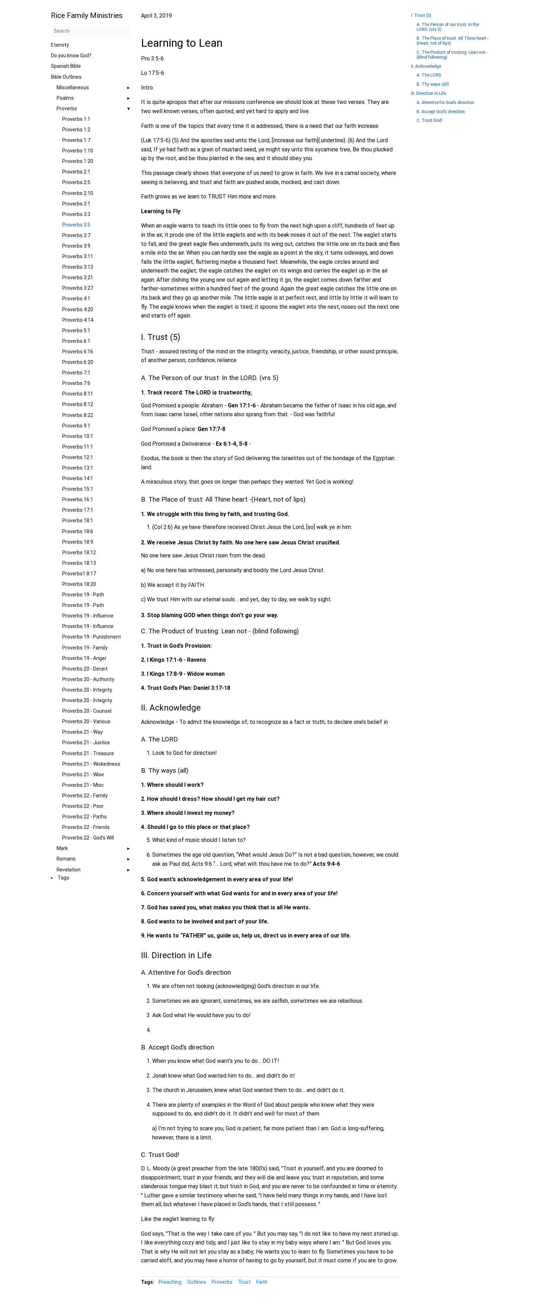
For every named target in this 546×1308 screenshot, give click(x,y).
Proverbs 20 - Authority (88, 679)
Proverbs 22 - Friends (86, 827)
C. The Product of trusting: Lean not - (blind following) (452, 55)
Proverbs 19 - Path (83, 594)
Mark (62, 848)
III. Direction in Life (428, 93)
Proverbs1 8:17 (79, 573)
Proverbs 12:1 (77, 457)
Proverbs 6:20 (77, 362)
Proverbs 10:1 (77, 436)
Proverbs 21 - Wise (83, 774)
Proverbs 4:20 (77, 309)
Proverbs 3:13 (77, 267)
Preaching (170, 1282)
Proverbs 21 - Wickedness (91, 764)
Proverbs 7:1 (76, 372)
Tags (63, 878)
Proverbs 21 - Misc (83, 785)
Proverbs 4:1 (76, 298)
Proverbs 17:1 (77, 510)
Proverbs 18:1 (77, 520)
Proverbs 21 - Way (82, 732)
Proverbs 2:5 (76, 182)
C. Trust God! (429, 120)
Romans (66, 859)
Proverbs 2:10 (77, 193)
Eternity (60, 45)
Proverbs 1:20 (77, 161)
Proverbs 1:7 (76, 140)
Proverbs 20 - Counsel (86, 711)
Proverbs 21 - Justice (86, 742)
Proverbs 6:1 (76, 341)
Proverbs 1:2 (76, 129)
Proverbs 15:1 (77, 489)
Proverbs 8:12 (77, 404)
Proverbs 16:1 (77, 499)
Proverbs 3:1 (76, 204)
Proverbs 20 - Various (86, 721)
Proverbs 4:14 (77, 320)
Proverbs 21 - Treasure (88, 753)
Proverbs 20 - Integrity (87, 690)
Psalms (65, 98)
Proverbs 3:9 (76, 246)
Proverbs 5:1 (76, 330)
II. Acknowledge (426, 66)
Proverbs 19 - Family (85, 647)
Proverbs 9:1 (76, 426)
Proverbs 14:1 (77, 478)
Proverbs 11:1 (77, 447)
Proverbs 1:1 (76, 119)
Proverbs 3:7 (76, 235)
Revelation (69, 869)
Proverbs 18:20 (79, 584)
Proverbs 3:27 (77, 288)
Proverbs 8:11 (77, 394)
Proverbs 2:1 (76, 172)
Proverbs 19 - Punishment (91, 637)
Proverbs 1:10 (77, 150)
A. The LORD (429, 75)
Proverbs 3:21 (77, 277)
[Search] (90, 31)
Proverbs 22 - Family (85, 795)
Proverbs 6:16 (77, 351)
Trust (244, 1282)
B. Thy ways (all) (433, 84)
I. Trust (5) (421, 15)
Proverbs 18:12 (79, 552)
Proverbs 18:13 (79, 563)
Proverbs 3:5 (76, 225)
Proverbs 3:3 (76, 214)
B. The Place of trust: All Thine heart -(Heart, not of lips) (452, 41)
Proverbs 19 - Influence (88, 616)
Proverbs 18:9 (77, 542)
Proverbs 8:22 (77, 415)
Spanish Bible (66, 66)
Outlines (196, 1282)
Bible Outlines (66, 77)
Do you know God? (71, 55)
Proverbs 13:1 (77, 468)
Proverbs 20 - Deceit (85, 669)
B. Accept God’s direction (441, 111)
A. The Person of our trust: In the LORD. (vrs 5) (448, 27)
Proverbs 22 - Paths (84, 816)
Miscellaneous (73, 87)
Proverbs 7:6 (76, 383)
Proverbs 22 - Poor (83, 806)
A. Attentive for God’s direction (445, 102)
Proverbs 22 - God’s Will (88, 838)
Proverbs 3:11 (77, 256)
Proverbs (67, 108)
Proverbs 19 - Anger (84, 658)
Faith (262, 1282)
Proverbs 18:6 (77, 531)
